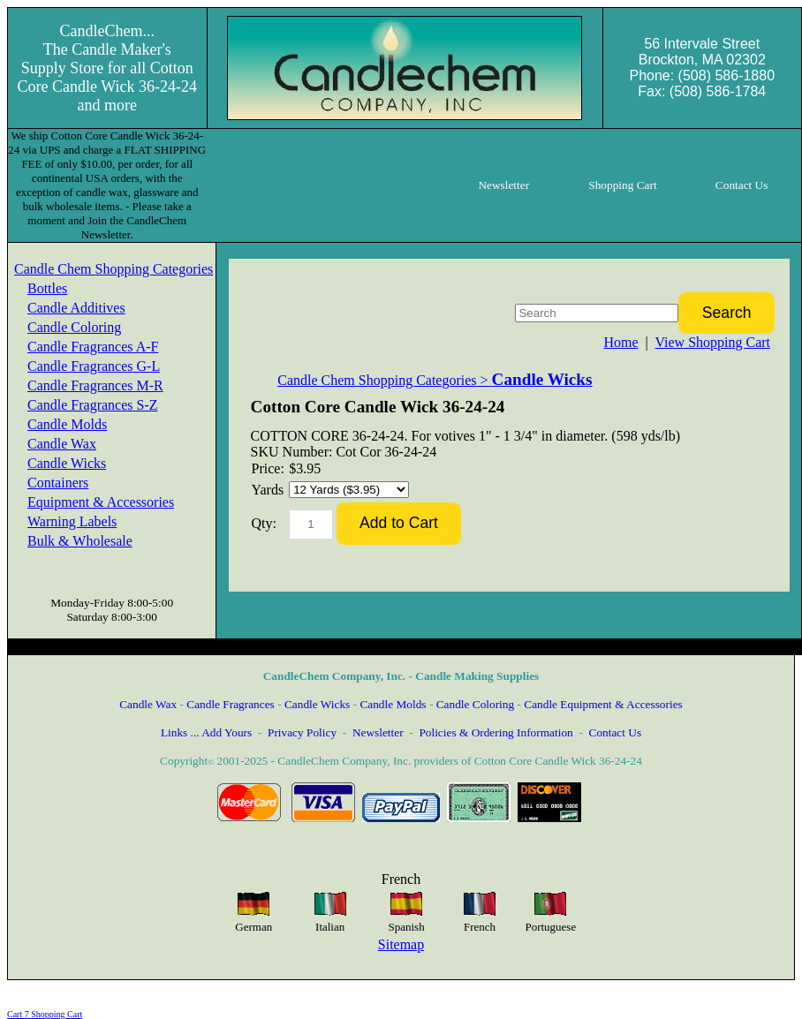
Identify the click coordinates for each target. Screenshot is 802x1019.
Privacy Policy (302, 732)
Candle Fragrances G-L (93, 366)
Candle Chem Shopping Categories (113, 268)
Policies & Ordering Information (495, 732)
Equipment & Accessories (100, 502)
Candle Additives (76, 307)
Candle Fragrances (230, 704)
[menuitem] (113, 269)
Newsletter (378, 732)
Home (620, 342)
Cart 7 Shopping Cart (44, 1014)
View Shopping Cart (712, 342)
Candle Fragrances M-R (95, 385)
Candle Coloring (74, 327)
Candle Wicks (66, 463)
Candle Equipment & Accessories (603, 704)
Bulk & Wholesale (79, 540)
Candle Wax (61, 443)
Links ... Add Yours (206, 732)
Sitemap (401, 944)
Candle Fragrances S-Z (92, 404)
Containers (57, 482)
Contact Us (615, 732)
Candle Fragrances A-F (92, 346)
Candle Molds (67, 424)
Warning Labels (72, 521)
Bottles (47, 288)
